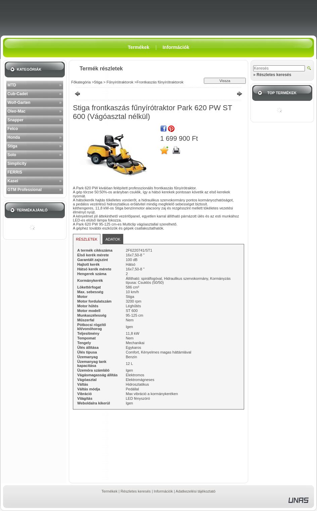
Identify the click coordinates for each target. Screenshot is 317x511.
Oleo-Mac (16, 111)
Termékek (109, 491)
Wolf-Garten (18, 102)
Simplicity (17, 163)
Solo (11, 154)
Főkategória (81, 82)
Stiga (12, 146)
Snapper (15, 120)
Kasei (12, 181)
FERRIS (14, 172)
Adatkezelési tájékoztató (196, 491)
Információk (163, 491)
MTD (11, 85)
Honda (13, 137)
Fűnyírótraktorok (119, 82)
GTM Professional (24, 189)
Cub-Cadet (17, 93)
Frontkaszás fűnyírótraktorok (160, 82)
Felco (12, 128)
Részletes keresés (136, 491)
